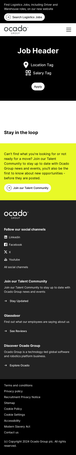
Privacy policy (13, 391)
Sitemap (9, 403)
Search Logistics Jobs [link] (27, 17)
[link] (16, 214)
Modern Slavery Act (17, 426)
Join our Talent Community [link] (30, 188)
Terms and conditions (18, 385)
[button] (38, 86)
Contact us (11, 432)
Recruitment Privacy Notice (22, 397)
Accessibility (12, 420)
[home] (16, 30)
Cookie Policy (13, 408)
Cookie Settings (14, 414)
